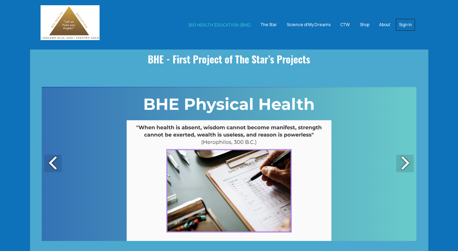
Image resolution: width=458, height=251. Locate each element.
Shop (364, 24)
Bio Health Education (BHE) (220, 25)
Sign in (405, 24)
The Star (269, 24)
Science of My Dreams (308, 24)
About (384, 24)
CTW (345, 24)
